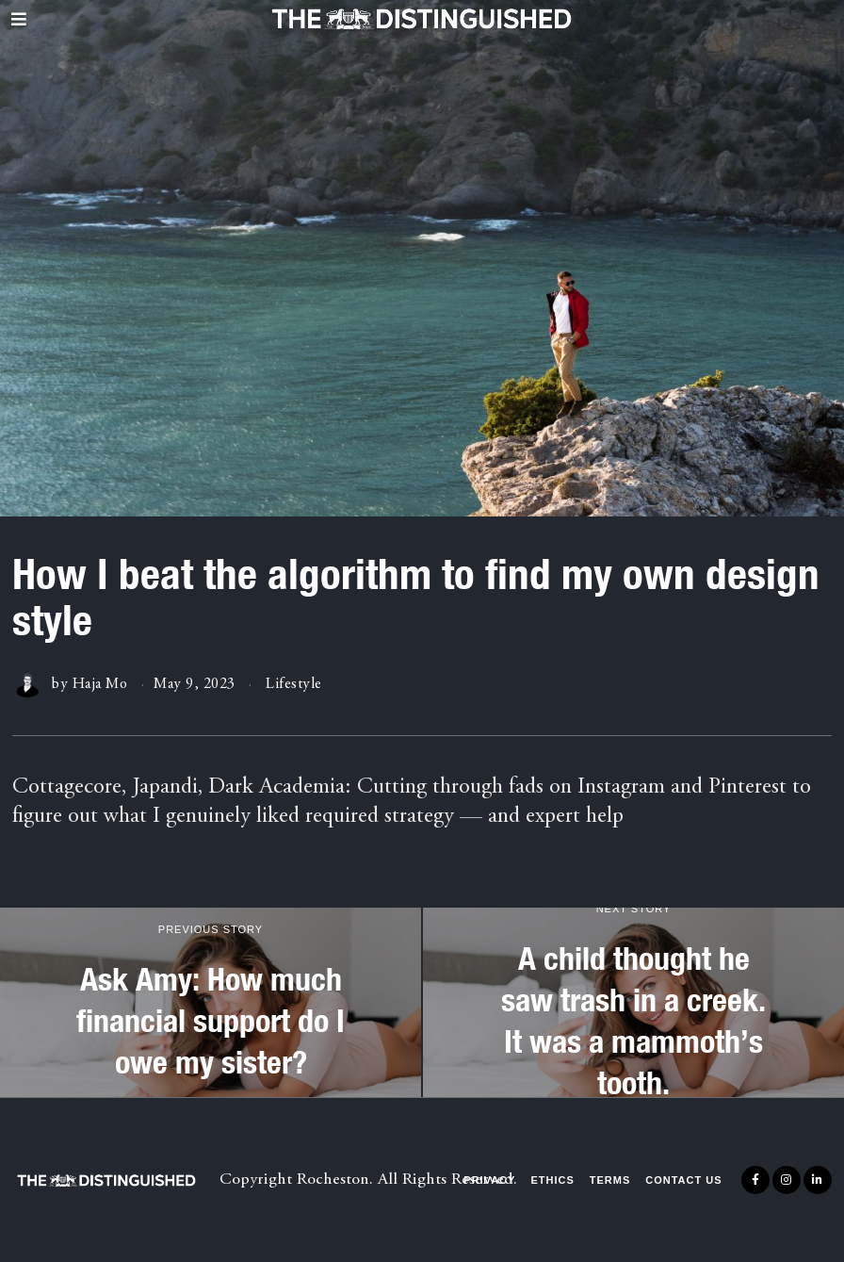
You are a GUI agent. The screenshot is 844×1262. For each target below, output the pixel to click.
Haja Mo (100, 684)
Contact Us (683, 1180)
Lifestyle (294, 684)
